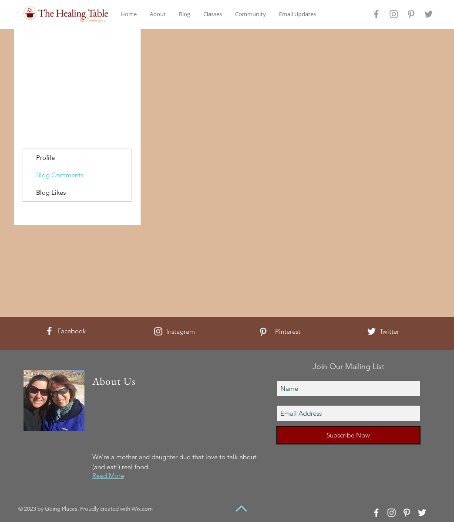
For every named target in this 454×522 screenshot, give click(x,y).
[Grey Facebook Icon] (376, 14)
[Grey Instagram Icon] (393, 14)
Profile (45, 157)
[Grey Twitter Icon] (428, 14)
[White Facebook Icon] (49, 330)
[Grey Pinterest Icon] (411, 14)
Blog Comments (59, 175)
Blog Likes (51, 192)
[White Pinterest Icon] (263, 331)
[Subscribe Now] (348, 435)
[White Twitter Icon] (371, 331)
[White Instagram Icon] (158, 331)
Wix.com (142, 508)
